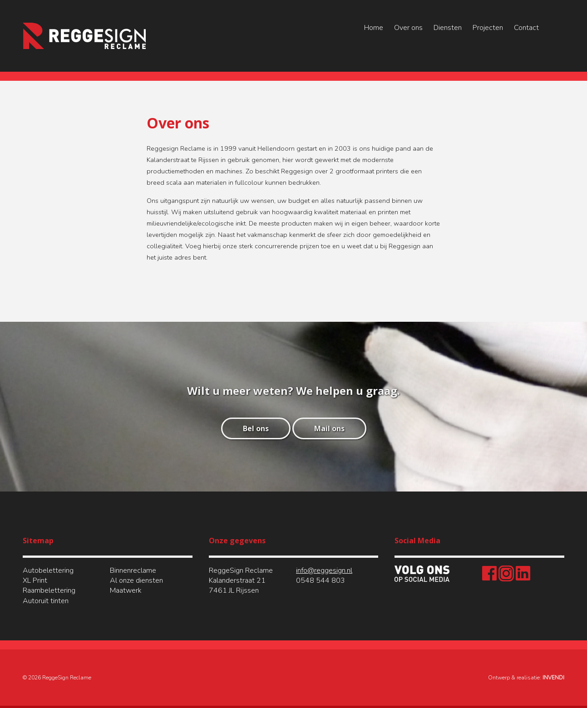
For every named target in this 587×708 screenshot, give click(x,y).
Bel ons (256, 428)
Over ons (408, 28)
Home (373, 28)
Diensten (448, 28)
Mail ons (329, 428)
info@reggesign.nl (324, 570)
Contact (526, 28)
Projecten (488, 28)
